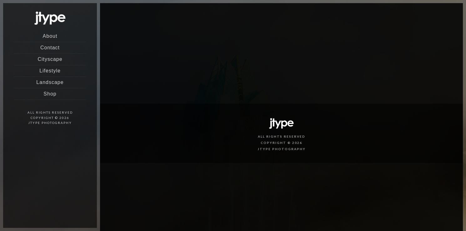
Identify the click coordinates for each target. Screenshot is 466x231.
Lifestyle (50, 70)
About (50, 36)
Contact (50, 47)
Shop (49, 93)
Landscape (49, 82)
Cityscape (50, 59)
